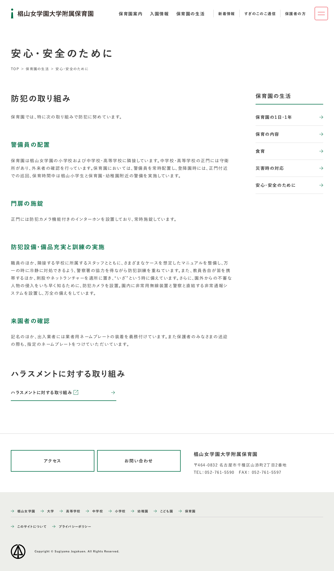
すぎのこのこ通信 (260, 14)
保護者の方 (295, 14)
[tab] (131, 14)
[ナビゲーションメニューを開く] (321, 13)
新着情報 (226, 14)
